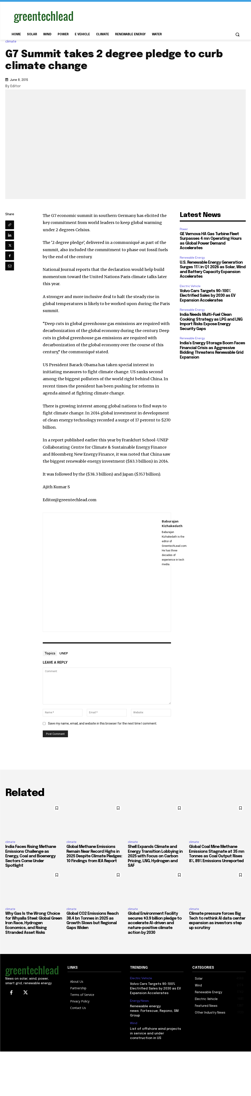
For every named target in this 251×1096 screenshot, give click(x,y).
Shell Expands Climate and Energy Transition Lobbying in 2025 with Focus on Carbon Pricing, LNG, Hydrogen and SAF (155, 856)
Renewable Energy (192, 257)
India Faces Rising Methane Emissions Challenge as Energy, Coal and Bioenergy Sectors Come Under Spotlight (30, 856)
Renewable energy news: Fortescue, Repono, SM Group (154, 1011)
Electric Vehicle (190, 286)
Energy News (139, 1001)
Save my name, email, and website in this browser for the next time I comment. (102, 723)
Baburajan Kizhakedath (172, 523)
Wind (133, 1023)
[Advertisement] (158, 16)
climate (12, 41)
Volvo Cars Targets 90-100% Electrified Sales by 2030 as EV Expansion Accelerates (207, 295)
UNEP (63, 653)
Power (184, 229)
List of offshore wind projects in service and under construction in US (155, 1033)
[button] (237, 34)
